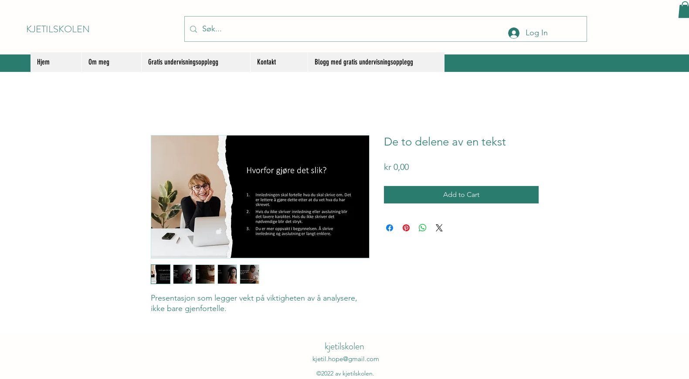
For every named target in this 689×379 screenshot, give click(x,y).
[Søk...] (385, 29)
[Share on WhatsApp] (422, 228)
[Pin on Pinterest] (406, 228)
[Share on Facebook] (389, 228)
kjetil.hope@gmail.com (345, 359)
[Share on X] (439, 228)
